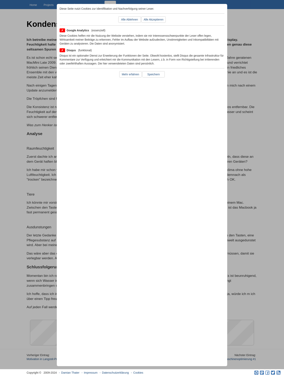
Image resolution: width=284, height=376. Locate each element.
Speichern (153, 74)
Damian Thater (70, 372)
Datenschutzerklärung (115, 372)
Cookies (138, 372)
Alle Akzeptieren (153, 19)
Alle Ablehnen (129, 19)
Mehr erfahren (130, 74)
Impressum (90, 372)
